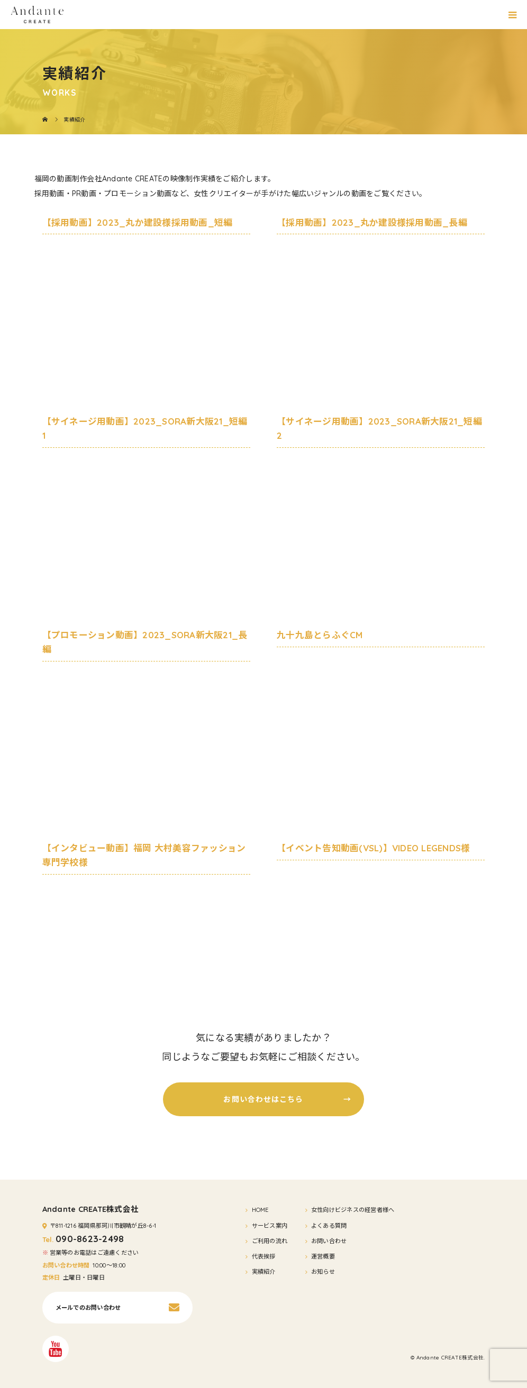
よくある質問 (329, 1225)
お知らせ (323, 1271)
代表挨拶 (264, 1256)
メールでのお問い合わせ (88, 1307)
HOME (260, 1210)
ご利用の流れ (270, 1241)
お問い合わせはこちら (287, 1099)
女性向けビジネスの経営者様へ (353, 1210)
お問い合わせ (329, 1241)
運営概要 (323, 1256)
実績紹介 (264, 1271)
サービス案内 (270, 1225)
